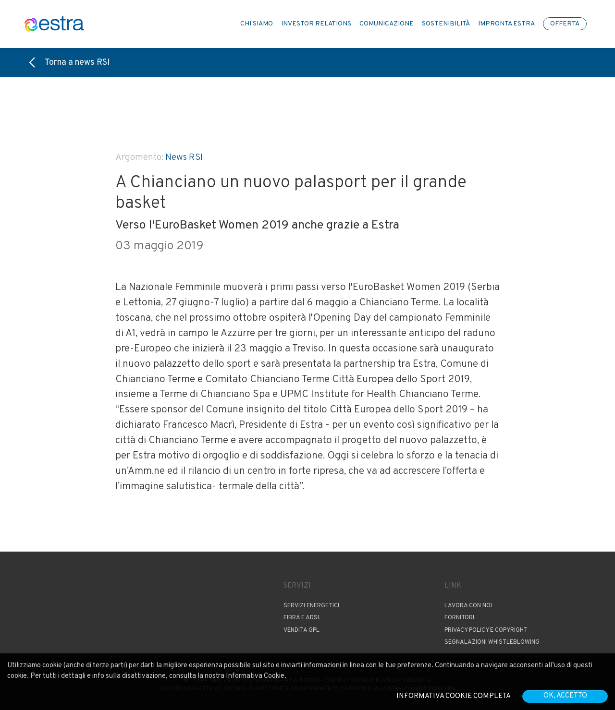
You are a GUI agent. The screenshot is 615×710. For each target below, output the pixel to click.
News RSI (184, 157)
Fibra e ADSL (302, 618)
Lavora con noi (468, 606)
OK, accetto (565, 695)
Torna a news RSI (69, 62)
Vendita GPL (301, 630)
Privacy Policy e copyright (486, 630)
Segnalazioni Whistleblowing (492, 642)
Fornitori (459, 618)
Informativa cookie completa (453, 696)
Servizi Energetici (311, 606)
